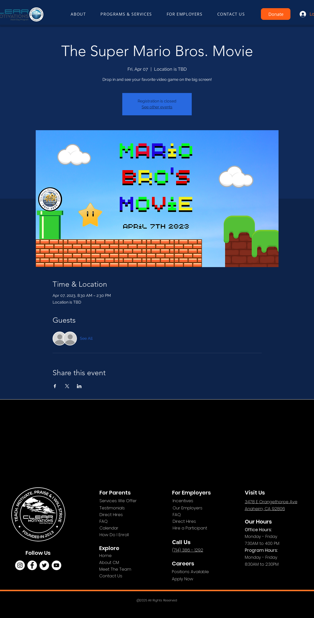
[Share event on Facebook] (55, 386)
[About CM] (116, 562)
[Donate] (275, 14)
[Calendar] (123, 528)
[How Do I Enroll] (123, 534)
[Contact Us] (120, 576)
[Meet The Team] (124, 569)
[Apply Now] (196, 579)
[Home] (116, 555)
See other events (157, 107)
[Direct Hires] (123, 514)
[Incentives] (196, 500)
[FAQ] (123, 521)
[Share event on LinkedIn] (79, 386)
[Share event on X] (67, 386)
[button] (78, 14)
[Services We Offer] (123, 500)
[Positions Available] (196, 571)
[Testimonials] (123, 508)
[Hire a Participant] (196, 528)
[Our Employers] (196, 508)
